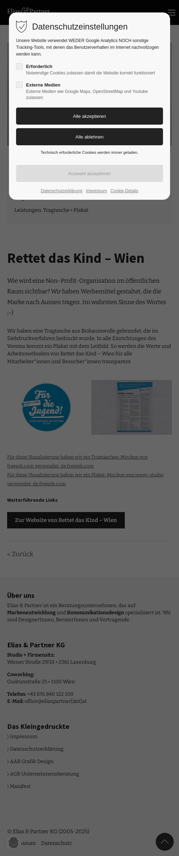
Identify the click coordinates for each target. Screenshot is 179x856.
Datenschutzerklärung (61, 190)
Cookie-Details (124, 190)
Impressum (96, 190)
